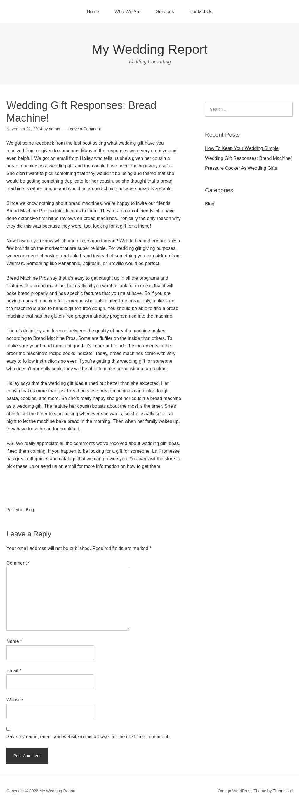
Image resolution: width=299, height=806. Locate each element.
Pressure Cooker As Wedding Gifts (241, 168)
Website (14, 699)
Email (13, 670)
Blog (30, 509)
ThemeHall (283, 790)
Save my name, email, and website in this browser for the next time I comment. (87, 736)
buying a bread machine (31, 300)
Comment (18, 563)
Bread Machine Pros (27, 210)
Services (165, 11)
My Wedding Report (150, 49)
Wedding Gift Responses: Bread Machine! (248, 158)
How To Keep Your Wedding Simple (242, 148)
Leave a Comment (84, 129)
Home (93, 11)
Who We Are (127, 11)
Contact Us (200, 11)
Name (14, 641)
